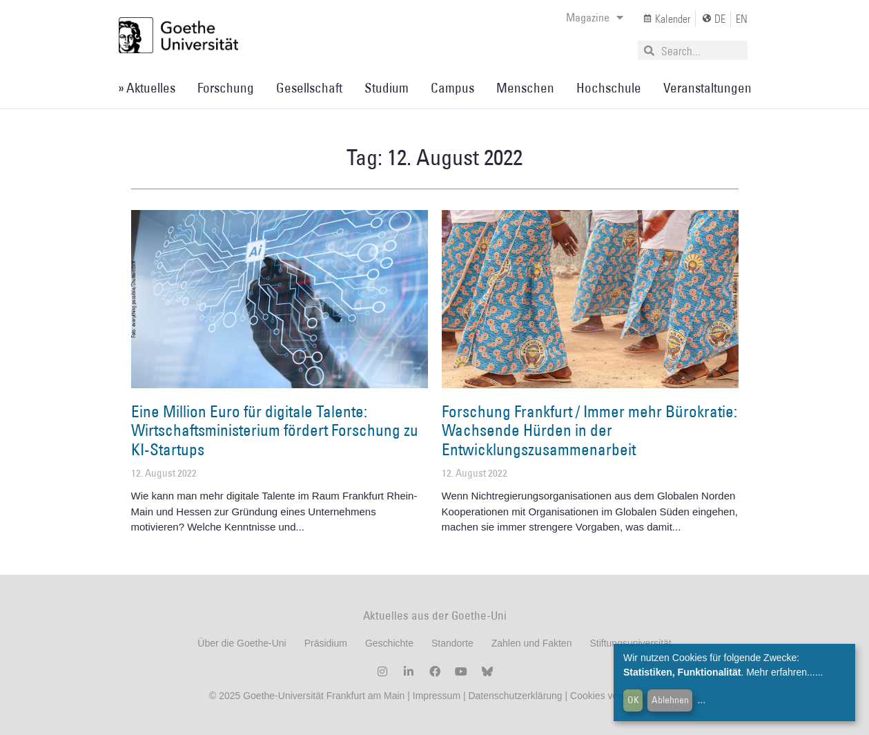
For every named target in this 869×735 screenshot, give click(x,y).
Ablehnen (670, 700)
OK (633, 700)
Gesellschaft (309, 87)
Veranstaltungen (707, 87)
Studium (386, 87)
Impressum (435, 695)
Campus (452, 87)
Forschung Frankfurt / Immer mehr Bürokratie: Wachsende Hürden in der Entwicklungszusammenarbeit (589, 430)
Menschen (525, 87)
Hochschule (608, 87)
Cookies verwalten (611, 695)
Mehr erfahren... (780, 672)
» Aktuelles (146, 87)
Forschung (225, 87)
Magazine (594, 17)
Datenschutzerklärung (515, 695)
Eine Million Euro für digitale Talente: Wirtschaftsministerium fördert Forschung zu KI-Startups (274, 430)
